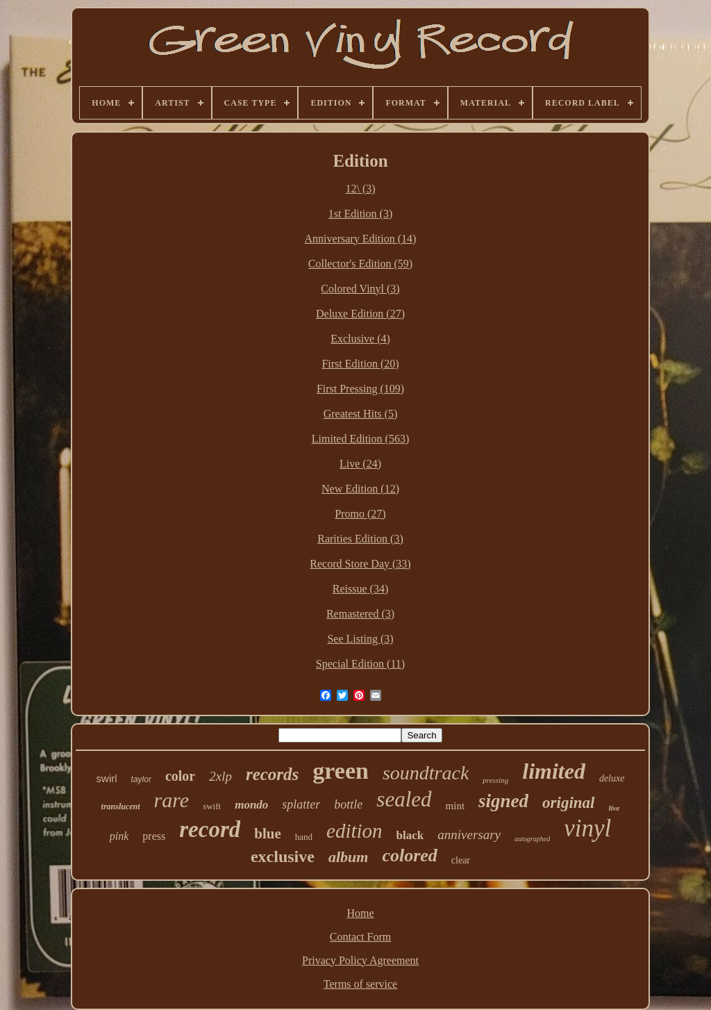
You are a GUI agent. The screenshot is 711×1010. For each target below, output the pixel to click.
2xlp (220, 776)
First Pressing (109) (360, 389)
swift (212, 806)
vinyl (587, 828)
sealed (403, 799)
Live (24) (360, 464)
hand (303, 836)
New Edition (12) (360, 489)
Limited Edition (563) (360, 439)
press (153, 836)
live (614, 808)
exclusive (283, 856)
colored (409, 855)
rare (172, 799)
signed (503, 800)
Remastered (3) (360, 614)
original (568, 802)
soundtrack (426, 773)
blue (267, 833)
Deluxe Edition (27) (360, 314)
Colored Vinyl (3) (360, 289)
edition (354, 831)
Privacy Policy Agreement (360, 960)
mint (455, 805)
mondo (251, 804)
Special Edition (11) (360, 664)
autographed (532, 839)
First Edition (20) (360, 364)
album (348, 857)
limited (553, 771)
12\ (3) (360, 188)
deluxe (612, 778)
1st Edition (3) (360, 214)
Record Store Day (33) (360, 564)
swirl (107, 778)
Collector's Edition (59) (360, 264)
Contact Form (360, 937)
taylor (141, 779)
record (209, 829)
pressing (495, 780)
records (272, 774)
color (180, 776)
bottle (348, 804)
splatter (301, 804)
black (410, 835)
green (340, 771)
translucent (120, 806)
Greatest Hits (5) (361, 414)
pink (119, 836)
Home (360, 913)
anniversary (469, 834)
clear (460, 860)
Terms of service (360, 984)
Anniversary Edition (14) (361, 239)
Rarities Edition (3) (360, 539)
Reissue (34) (360, 589)
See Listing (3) (360, 639)
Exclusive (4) (360, 339)
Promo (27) (360, 514)
